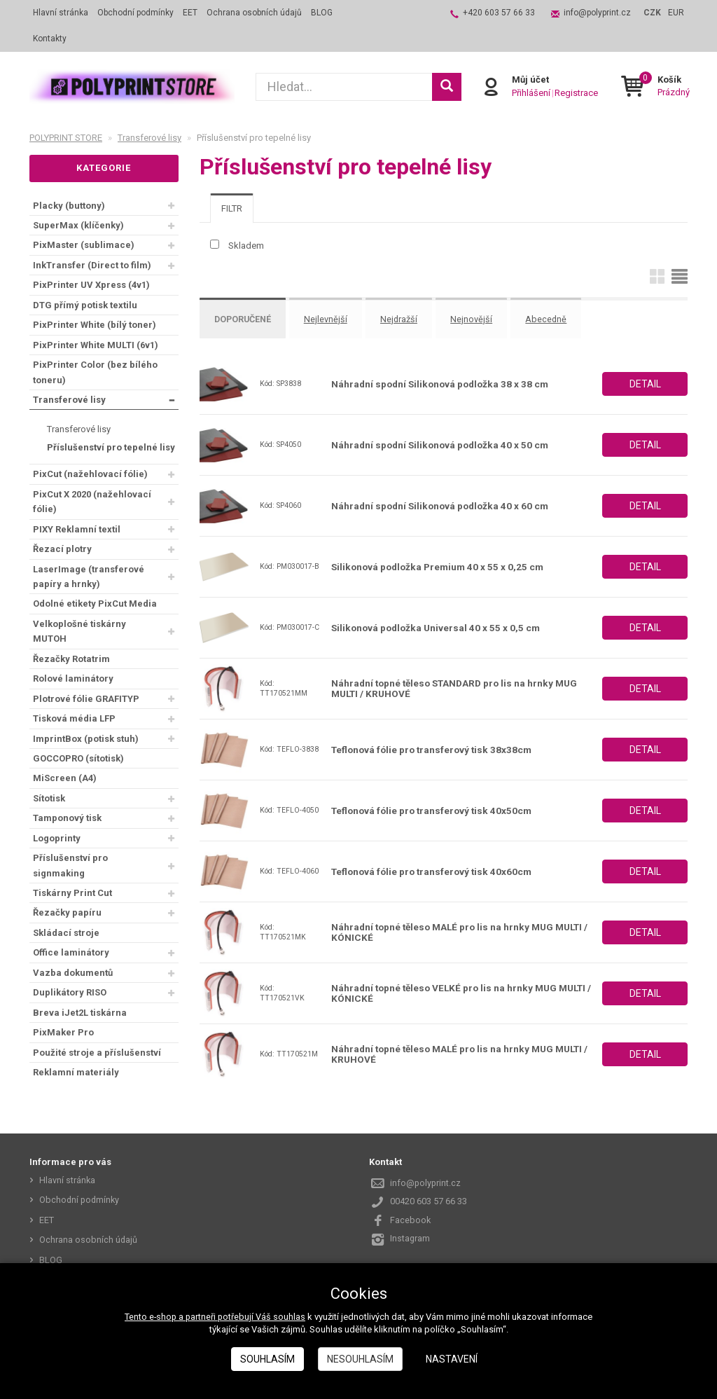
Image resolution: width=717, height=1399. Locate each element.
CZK (652, 13)
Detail (645, 380)
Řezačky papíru (67, 912)
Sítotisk (49, 798)
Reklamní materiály (76, 1072)
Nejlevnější (332, 318)
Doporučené (246, 318)
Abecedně (557, 318)
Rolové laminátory (73, 678)
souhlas (290, 1316)
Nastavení (452, 1359)
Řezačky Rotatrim (71, 659)
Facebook (410, 1217)
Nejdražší (407, 318)
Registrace (575, 93)
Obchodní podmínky (135, 13)
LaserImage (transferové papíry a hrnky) (88, 576)
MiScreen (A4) (65, 778)
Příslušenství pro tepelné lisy (111, 447)
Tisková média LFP (74, 718)
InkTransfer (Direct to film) (92, 265)
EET (190, 13)
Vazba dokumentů (73, 972)
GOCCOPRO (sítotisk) (78, 758)
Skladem (246, 245)
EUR (676, 13)
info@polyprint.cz (597, 13)
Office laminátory (71, 952)
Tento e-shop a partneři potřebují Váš (198, 1316)
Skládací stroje (66, 933)
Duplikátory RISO (69, 992)
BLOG (322, 13)
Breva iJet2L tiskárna (80, 1012)
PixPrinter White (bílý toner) (94, 324)
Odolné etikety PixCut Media (95, 603)
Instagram (410, 1235)
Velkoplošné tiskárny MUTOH (79, 631)
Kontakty (50, 38)
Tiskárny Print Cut (72, 893)
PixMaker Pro (63, 1032)
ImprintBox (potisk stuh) (86, 738)
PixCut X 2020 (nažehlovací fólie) (92, 501)
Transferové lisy (69, 399)
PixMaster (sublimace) (83, 245)
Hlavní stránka (60, 13)
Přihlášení (530, 93)
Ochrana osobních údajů (254, 13)
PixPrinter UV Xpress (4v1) (91, 285)
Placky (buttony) (69, 205)
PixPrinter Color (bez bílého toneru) (95, 372)
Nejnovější (481, 318)
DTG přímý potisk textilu (85, 305)
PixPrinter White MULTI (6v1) (95, 345)
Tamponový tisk (67, 818)
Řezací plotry (62, 549)
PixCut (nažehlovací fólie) (90, 474)
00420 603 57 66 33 (428, 1198)
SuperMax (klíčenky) (78, 225)
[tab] (231, 208)
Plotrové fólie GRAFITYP (86, 699)
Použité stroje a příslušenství (97, 1052)
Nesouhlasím (360, 1359)
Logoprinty (57, 838)
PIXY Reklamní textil (76, 529)
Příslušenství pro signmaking (70, 865)
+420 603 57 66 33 (499, 13)
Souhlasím (267, 1359)
